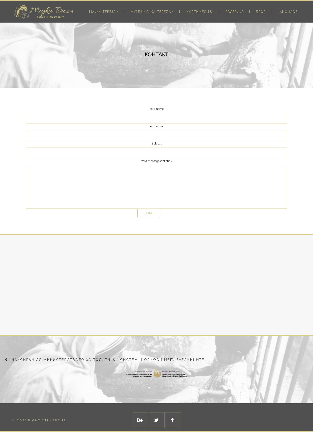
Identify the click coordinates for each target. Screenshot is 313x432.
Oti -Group (54, 420)
